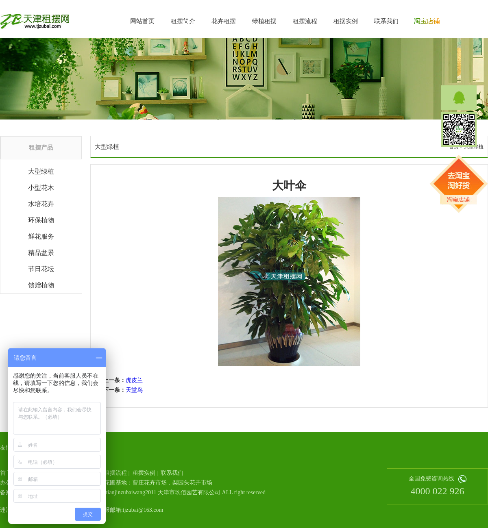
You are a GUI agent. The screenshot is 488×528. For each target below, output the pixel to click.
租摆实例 (345, 21)
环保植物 (41, 220)
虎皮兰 (134, 380)
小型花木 (41, 187)
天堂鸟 (134, 390)
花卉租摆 (223, 21)
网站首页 (142, 21)
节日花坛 (41, 268)
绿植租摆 (264, 21)
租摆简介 (183, 21)
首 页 (6, 473)
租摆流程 (305, 21)
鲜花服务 (41, 236)
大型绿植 (41, 171)
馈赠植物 (41, 285)
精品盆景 (41, 252)
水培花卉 (41, 203)
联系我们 (386, 21)
